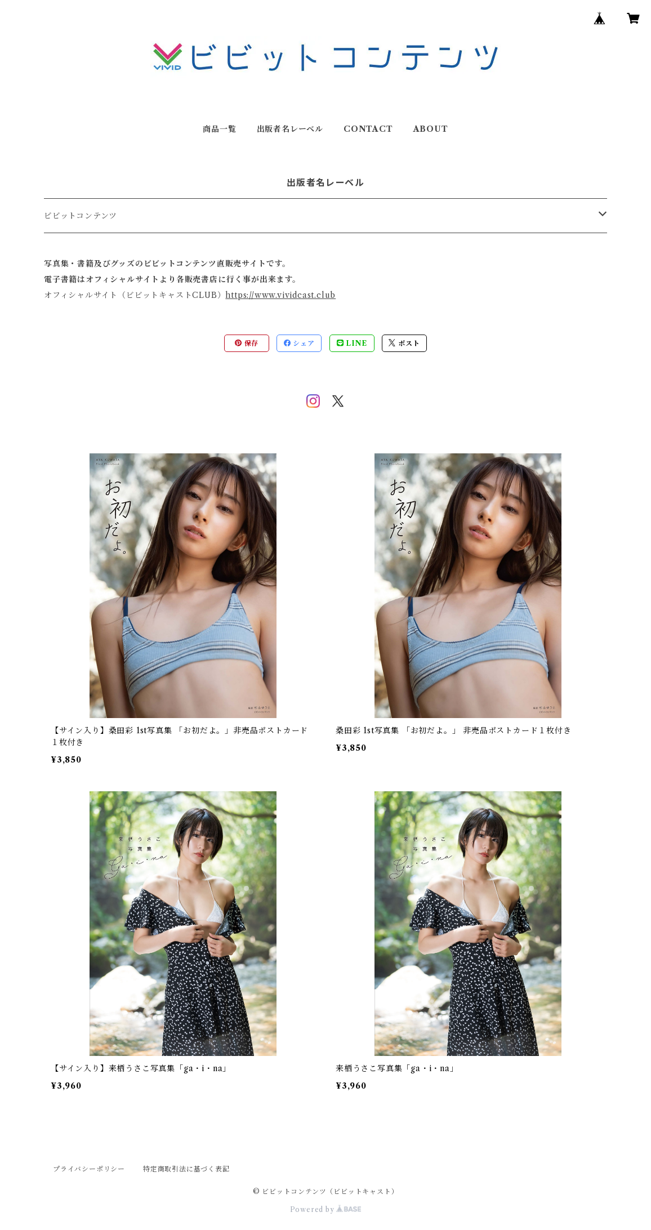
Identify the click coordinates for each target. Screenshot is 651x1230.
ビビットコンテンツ (80, 216)
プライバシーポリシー (89, 1169)
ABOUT (430, 129)
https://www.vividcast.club (280, 295)
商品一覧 (219, 129)
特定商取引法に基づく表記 (186, 1169)
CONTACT (368, 129)
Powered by (326, 1209)
